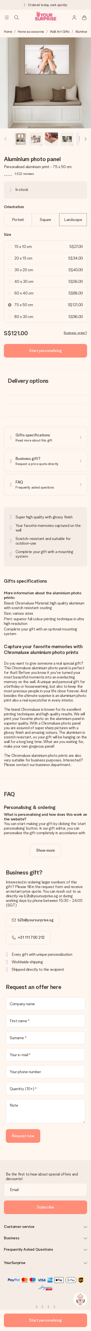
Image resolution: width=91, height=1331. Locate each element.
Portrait (18, 219)
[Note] (45, 1111)
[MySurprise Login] (74, 17)
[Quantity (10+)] (45, 1088)
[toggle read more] (45, 850)
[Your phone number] (45, 1071)
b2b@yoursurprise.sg (36, 920)
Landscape (73, 219)
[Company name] (45, 1003)
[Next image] (85, 139)
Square (45, 219)
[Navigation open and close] (7, 17)
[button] (20, 139)
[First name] (45, 1020)
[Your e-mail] (45, 1054)
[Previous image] (6, 139)
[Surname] (45, 1037)
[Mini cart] (84, 17)
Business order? (75, 333)
